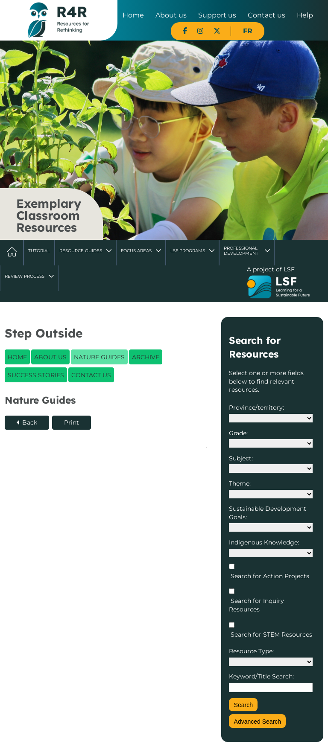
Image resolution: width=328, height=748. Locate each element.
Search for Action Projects (269, 576)
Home (133, 15)
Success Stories (36, 375)
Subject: (241, 458)
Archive (145, 357)
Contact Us (91, 375)
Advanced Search (257, 721)
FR (247, 31)
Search (243, 704)
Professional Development (241, 250)
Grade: (238, 433)
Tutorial (39, 250)
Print (71, 422)
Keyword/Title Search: (261, 676)
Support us (217, 15)
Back (29, 422)
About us (171, 15)
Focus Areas (136, 250)
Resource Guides (80, 250)
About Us (50, 357)
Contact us (266, 15)
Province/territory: (256, 407)
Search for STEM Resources (270, 634)
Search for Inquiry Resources (256, 605)
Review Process (24, 276)
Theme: (240, 483)
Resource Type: (251, 651)
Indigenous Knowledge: (264, 542)
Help (305, 15)
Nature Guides (99, 357)
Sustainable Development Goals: (267, 513)
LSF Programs (187, 250)
